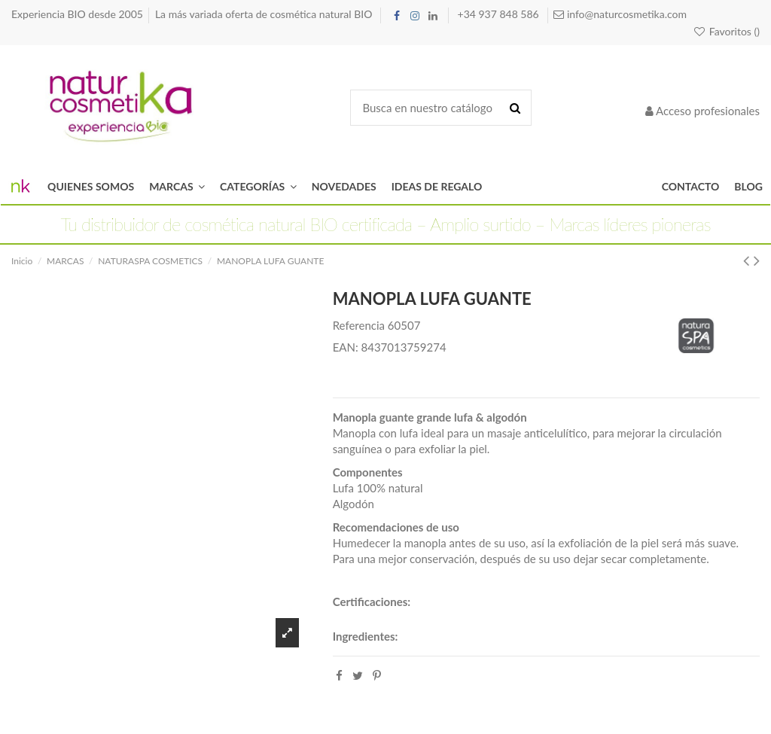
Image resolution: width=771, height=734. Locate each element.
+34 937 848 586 (500, 14)
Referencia (359, 325)
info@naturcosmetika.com (625, 14)
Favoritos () (726, 31)
